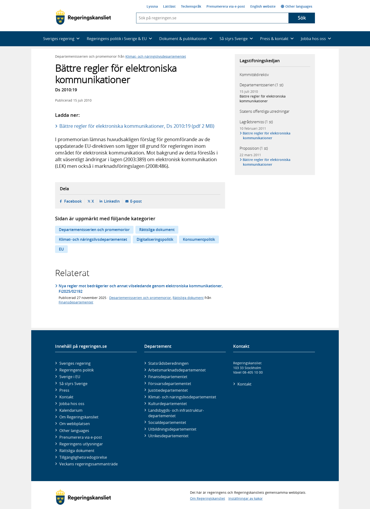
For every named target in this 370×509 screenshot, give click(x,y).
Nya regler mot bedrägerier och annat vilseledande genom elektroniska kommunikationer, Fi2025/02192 (141, 288)
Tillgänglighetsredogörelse (83, 457)
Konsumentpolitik (199, 239)
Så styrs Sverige (73, 383)
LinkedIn (112, 201)
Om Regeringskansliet (78, 417)
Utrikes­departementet (168, 435)
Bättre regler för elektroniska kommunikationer (263, 98)
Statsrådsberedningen (168, 363)
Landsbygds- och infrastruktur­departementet (176, 413)
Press (64, 390)
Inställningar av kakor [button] (245, 498)
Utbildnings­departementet (172, 429)
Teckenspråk (191, 6)
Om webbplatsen (74, 423)
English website (263, 6)
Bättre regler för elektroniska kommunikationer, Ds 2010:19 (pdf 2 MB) (136, 126)
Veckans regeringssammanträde (88, 464)
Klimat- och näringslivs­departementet (182, 397)
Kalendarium (70, 410)
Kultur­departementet (167, 403)
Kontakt (66, 397)
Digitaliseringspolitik (155, 239)
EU (61, 249)
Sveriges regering (75, 363)
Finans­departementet (167, 376)
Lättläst (169, 6)
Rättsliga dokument (157, 229)
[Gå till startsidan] (83, 17)
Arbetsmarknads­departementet (177, 370)
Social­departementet (167, 422)
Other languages (296, 6)
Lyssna (152, 6)
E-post (136, 201)
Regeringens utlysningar (81, 444)
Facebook (73, 201)
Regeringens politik (76, 370)
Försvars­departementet (169, 383)
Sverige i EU (69, 376)
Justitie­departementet (168, 390)
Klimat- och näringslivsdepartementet (155, 56)
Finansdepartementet (76, 302)
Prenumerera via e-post (225, 6)
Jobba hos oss (71, 403)
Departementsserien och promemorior (94, 229)
